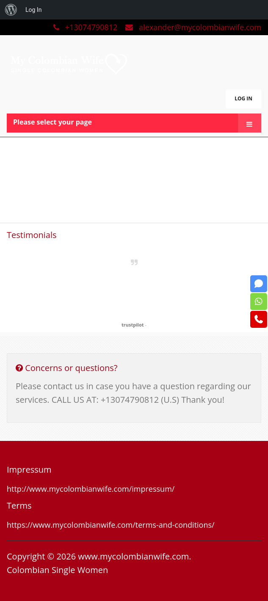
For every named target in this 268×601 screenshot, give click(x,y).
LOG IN (243, 98)
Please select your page (52, 122)
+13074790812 (86, 27)
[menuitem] (11, 9)
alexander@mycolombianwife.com (193, 27)
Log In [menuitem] (33, 9)
